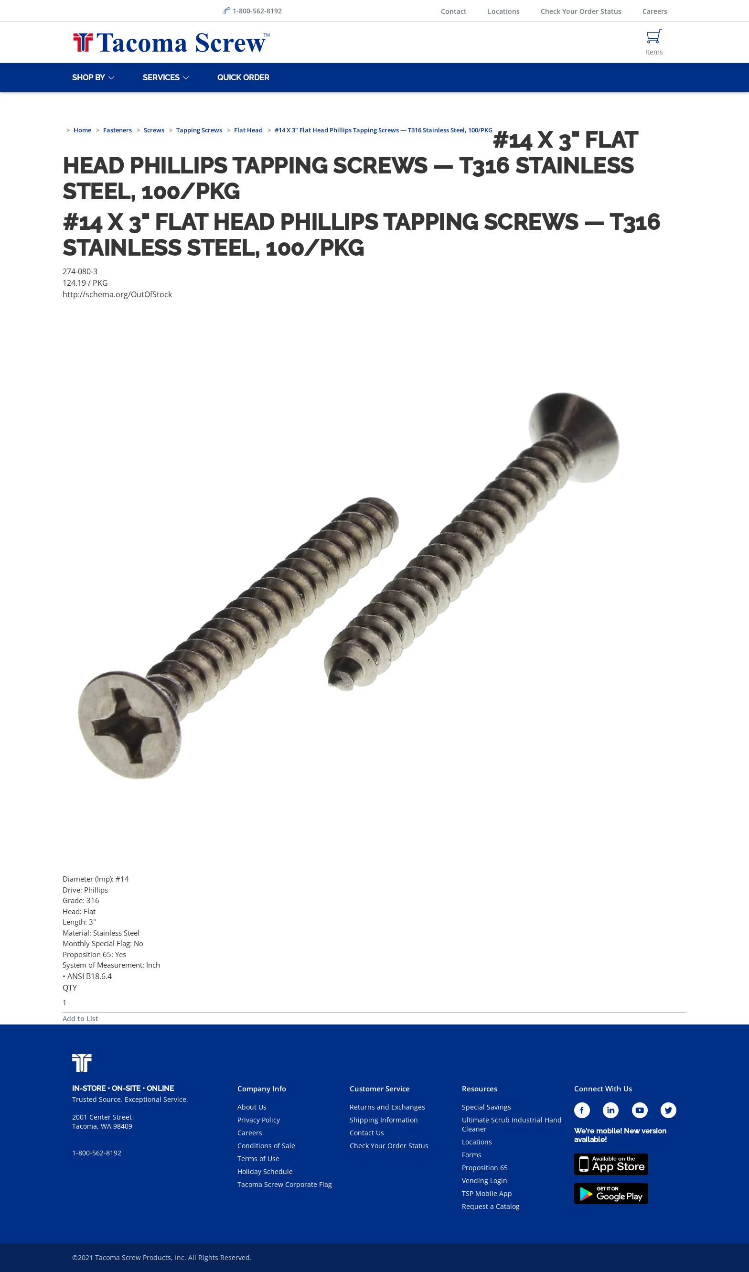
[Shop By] (87, 77)
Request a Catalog (491, 1206)
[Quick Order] (242, 77)
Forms (472, 1154)
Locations (504, 11)
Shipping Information (384, 1119)
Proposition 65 (485, 1167)
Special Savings (486, 1106)
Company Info (261, 1088)
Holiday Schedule (265, 1171)
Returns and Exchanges (387, 1106)
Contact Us (367, 1132)
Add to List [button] (80, 1018)
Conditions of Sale (266, 1145)
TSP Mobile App (487, 1193)
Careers (654, 11)
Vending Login (484, 1180)
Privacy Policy (258, 1119)
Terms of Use (258, 1158)
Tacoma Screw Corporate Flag (284, 1184)
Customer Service (380, 1088)
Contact (454, 11)
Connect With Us (603, 1088)
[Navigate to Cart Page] (654, 42)
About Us (252, 1106)
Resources (479, 1088)
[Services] (159, 77)
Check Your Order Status (581, 11)
